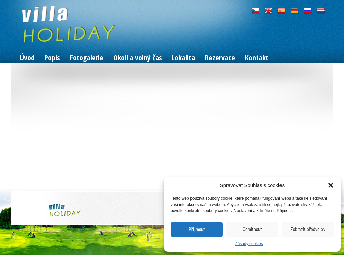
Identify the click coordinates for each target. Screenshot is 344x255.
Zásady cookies (249, 243)
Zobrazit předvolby (307, 229)
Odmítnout (252, 229)
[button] (330, 185)
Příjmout (197, 229)
